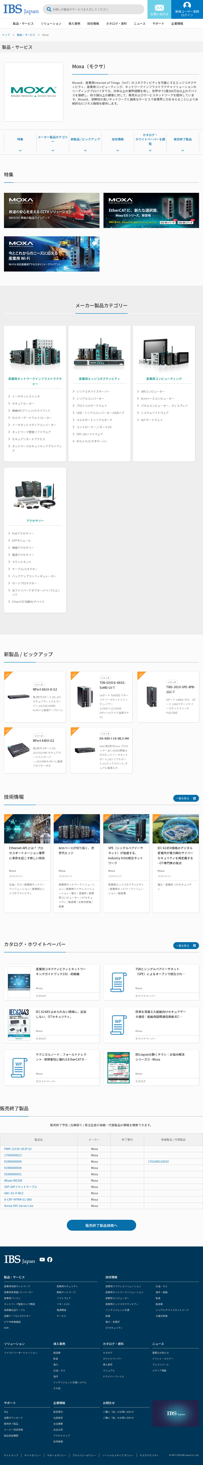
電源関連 (61, 1310)
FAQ (6, 1411)
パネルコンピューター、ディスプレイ (164, 406)
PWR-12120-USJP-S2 (18, 1149)
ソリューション (51, 23)
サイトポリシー (32, 1455)
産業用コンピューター (117, 1298)
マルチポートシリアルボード (95, 420)
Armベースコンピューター (157, 398)
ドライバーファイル (113, 1376)
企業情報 (177, 23)
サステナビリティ (149, 1455)
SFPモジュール (21, 540)
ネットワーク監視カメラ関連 (19, 1304)
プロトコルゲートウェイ (92, 406)
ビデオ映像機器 (12, 1321)
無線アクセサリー (23, 548)
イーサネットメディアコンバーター (34, 425)
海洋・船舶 (162, 1292)
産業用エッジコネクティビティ (121, 1304)
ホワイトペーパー (112, 1358)
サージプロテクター (24, 583)
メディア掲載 (159, 1370)
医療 (107, 1315)
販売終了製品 (183, 139)
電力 (55, 1364)
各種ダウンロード (13, 1417)
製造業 (159, 1304)
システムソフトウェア (155, 413)
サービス (61, 1315)
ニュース (140, 23)
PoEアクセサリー (23, 533)
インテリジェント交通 (117, 1310)
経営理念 (58, 1411)
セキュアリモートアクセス (28, 439)
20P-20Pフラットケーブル (20, 1187)
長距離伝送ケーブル (14, 1310)
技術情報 (93, 23)
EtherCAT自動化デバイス (28, 602)
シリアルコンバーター (90, 398)
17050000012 (13, 1155)
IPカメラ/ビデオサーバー (92, 441)
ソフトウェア (64, 1298)
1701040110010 (158, 1161)
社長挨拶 (58, 1417)
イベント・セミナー (163, 1358)
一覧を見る (182, 798)
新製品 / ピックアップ (85, 139)
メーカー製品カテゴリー (53, 139)
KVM (6, 1327)
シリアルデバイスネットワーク (172, 1310)
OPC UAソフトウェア (90, 434)
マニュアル (109, 1370)
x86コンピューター (153, 391)
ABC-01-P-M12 (13, 1193)
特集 (20, 139)
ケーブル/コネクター (25, 569)
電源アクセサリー (23, 555)
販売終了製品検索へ (101, 1225)
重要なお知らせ (160, 1352)
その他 (56, 1388)
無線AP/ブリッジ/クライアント (31, 411)
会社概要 (58, 1423)
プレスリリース (160, 1364)
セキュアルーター (23, 403)
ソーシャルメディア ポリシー (118, 1455)
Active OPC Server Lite (18, 1206)
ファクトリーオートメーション (20, 1352)
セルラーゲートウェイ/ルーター (32, 418)
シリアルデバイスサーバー (93, 391)
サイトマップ (11, 1455)
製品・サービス (23, 23)
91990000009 (13, 1161)
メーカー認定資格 (13, 1429)
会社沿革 (58, 1429)
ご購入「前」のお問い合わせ (118, 1411)
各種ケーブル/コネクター (17, 1315)
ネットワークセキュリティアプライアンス (37, 448)
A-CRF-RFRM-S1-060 (18, 1199)
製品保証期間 (11, 1435)
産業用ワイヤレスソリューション (123, 1286)
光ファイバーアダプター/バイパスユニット (36, 592)
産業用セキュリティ (67, 1286)
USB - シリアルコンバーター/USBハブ (100, 413)
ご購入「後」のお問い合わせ (118, 1417)
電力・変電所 (112, 1321)
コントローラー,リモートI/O (94, 427)
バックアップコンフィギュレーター (34, 576)
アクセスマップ (61, 1435)
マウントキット (22, 562)
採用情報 (58, 1441)
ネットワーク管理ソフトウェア (31, 432)
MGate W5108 (13, 1180)
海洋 (55, 1376)
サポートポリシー (56, 1455)
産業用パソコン (12, 1298)
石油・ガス (162, 1286)
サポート (158, 23)
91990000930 (13, 1168)
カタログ (107, 1352)
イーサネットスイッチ (26, 396)
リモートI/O (63, 1304)
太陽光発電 (162, 1315)
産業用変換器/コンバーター (19, 1292)
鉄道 (158, 1298)
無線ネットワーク (66, 1292)
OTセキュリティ (114, 1327)
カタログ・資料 (116, 23)
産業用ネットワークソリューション (124, 1292)
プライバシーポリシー (84, 1455)
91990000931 (13, 1174)
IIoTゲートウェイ (152, 420)
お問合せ (109, 1403)
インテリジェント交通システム (70, 1382)
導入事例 (74, 23)
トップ (6, 35)
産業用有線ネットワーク (17, 1286)
